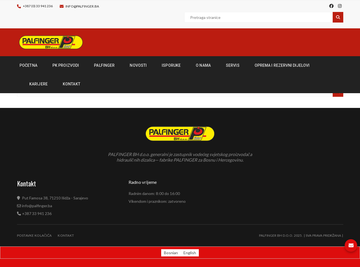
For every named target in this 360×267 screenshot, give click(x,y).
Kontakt (66, 235)
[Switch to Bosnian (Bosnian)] (171, 252)
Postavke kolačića (34, 235)
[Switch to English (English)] (190, 252)
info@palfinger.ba (82, 6)
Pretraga (338, 17)
